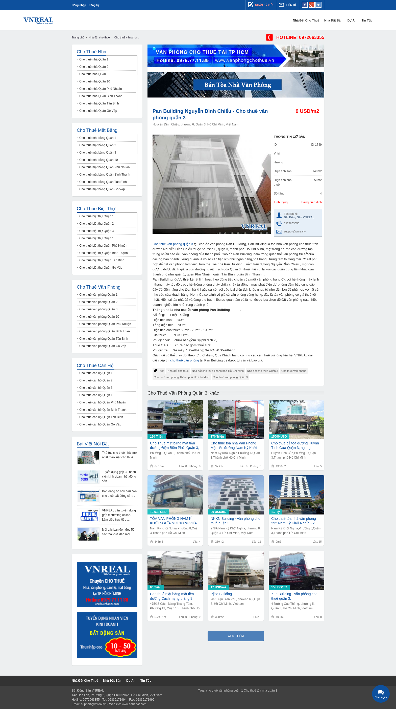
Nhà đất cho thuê (258, 20)
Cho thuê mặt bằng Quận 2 (97, 145)
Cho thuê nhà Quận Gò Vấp (98, 111)
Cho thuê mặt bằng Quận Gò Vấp (102, 189)
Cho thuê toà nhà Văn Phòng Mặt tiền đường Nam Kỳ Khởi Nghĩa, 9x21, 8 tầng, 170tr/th (234, 445)
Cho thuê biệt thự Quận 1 (96, 216)
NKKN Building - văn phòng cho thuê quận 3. (235, 521)
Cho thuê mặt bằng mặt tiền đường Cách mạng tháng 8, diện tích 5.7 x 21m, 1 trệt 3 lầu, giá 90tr (175, 596)
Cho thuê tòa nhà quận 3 (260, 690)
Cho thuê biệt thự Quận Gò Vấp (100, 267)
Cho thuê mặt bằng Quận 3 (97, 152)
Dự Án (303, 20)
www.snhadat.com (134, 704)
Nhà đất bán (285, 20)
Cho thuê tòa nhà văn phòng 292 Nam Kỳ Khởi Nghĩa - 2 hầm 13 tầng (293, 521)
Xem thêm (236, 636)
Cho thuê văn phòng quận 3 (173, 244)
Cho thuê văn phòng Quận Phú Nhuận (105, 324)
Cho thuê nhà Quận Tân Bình (99, 103)
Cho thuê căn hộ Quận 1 (95, 373)
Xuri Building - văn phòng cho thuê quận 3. (294, 596)
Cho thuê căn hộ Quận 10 (96, 395)
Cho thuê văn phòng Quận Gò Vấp (102, 346)
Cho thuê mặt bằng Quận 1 (97, 138)
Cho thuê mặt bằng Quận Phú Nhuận (104, 167)
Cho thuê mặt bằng (97, 130)
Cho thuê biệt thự (96, 208)
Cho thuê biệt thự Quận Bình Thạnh (103, 253)
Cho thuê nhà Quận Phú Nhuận (100, 89)
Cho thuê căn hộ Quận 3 (95, 388)
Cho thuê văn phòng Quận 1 (98, 294)
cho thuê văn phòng (185, 360)
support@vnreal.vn (295, 231)
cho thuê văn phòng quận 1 (224, 690)
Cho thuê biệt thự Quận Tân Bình (101, 260)
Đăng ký (94, 5)
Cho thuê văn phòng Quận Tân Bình (103, 338)
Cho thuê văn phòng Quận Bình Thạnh (105, 331)
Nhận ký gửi (261, 4)
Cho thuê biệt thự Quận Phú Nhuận (103, 245)
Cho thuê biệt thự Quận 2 (96, 223)
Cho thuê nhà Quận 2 (93, 67)
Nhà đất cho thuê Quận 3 (262, 370)
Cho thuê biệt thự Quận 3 (96, 231)
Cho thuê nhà (91, 51)
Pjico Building (221, 594)
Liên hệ (287, 5)
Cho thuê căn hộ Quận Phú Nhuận (102, 402)
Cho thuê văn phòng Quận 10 (99, 316)
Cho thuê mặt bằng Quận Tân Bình (103, 182)
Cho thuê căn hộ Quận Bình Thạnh (103, 410)
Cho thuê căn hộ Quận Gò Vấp (100, 424)
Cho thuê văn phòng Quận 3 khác (183, 393)
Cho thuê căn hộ (95, 365)
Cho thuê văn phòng (293, 370)
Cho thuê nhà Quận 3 (93, 74)
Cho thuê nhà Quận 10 (94, 81)
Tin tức (318, 20)
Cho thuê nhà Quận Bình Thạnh (100, 96)
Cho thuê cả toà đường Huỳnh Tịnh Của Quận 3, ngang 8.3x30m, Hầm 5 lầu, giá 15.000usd (295, 445)
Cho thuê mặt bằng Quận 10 (98, 160)
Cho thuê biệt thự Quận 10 (97, 238)
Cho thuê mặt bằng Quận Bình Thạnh (104, 174)
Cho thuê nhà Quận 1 (93, 59)
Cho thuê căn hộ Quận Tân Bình (101, 417)
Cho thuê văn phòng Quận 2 (98, 302)
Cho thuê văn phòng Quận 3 (230, 377)
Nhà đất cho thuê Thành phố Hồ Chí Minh (218, 370)
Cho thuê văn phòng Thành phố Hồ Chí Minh (182, 377)
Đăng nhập (79, 5)
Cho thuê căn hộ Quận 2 (95, 380)
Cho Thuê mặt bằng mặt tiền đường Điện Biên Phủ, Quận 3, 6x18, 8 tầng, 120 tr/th (174, 445)
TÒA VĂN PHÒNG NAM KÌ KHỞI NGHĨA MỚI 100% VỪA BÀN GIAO (173, 521)
